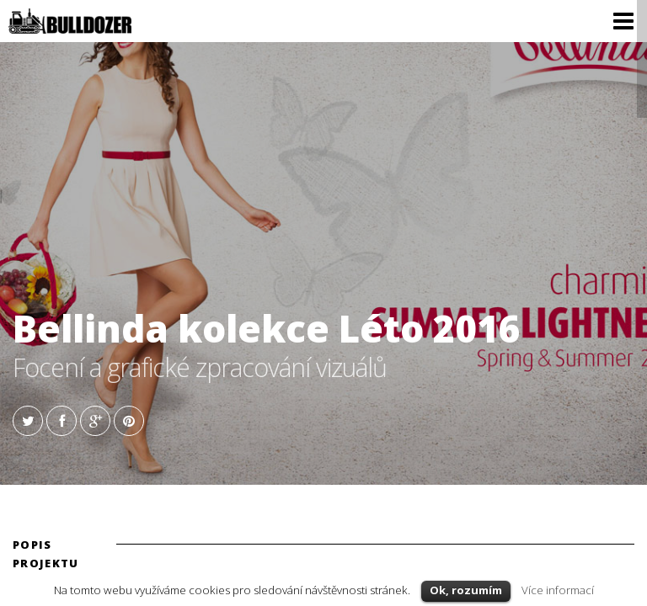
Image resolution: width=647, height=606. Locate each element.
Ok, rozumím (466, 590)
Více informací (557, 590)
